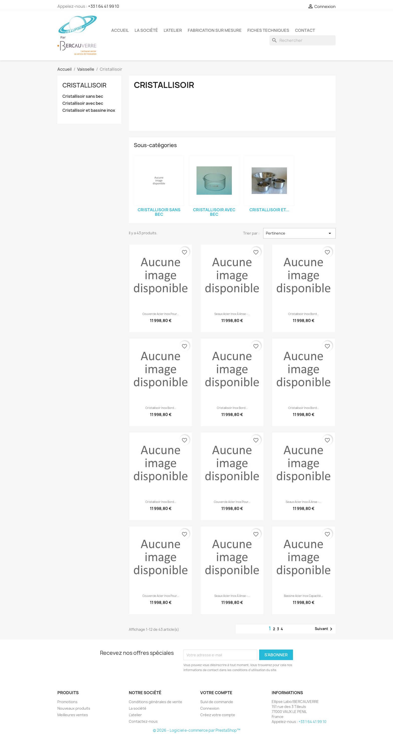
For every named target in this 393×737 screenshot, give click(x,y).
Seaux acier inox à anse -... (232, 314)
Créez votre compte (217, 714)
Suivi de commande (216, 701)
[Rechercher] (302, 40)
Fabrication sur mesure (215, 30)
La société (146, 30)
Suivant (324, 629)
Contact (305, 30)
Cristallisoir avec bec (82, 103)
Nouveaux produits (73, 708)
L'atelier (173, 30)
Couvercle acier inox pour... (160, 314)
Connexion (209, 708)
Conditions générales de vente (155, 701)
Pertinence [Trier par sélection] (299, 233)
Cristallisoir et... (269, 210)
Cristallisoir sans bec (82, 96)
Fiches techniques (268, 30)
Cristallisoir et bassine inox (88, 110)
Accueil (120, 30)
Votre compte (216, 692)
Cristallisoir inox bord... (303, 314)
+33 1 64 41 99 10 (103, 6)
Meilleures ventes (72, 714)
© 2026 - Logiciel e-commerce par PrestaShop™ (196, 730)
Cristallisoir (84, 85)
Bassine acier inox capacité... (303, 596)
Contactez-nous (143, 721)
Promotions (67, 701)
